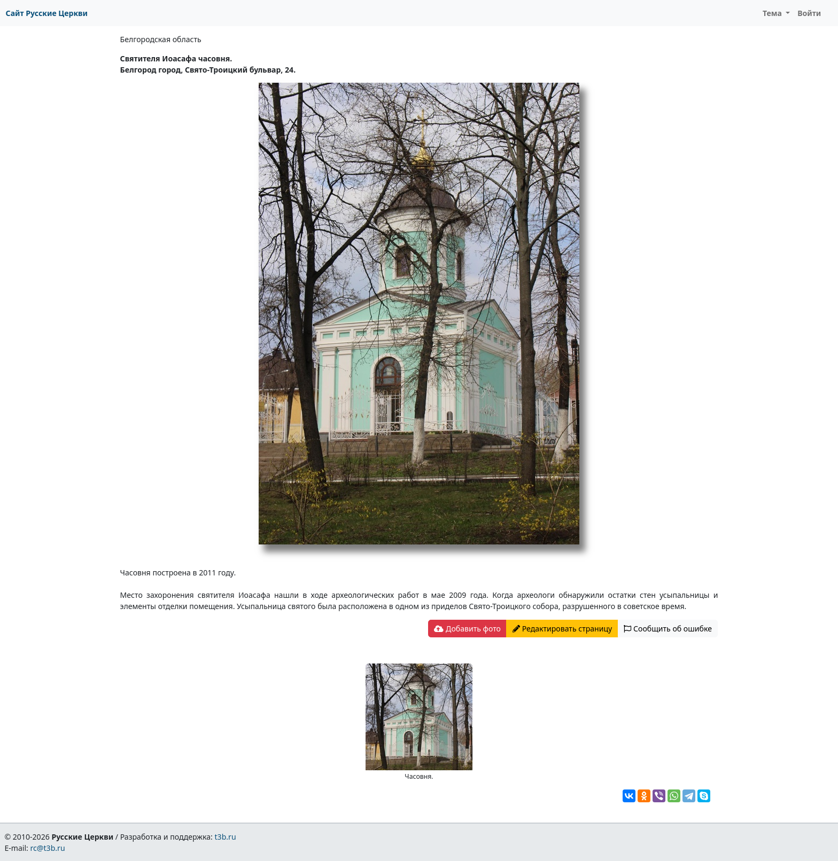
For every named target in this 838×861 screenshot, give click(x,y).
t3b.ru (225, 837)
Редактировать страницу (562, 628)
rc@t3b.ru (47, 848)
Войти (809, 13)
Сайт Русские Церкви (47, 13)
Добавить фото (467, 628)
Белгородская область (160, 39)
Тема (773, 13)
